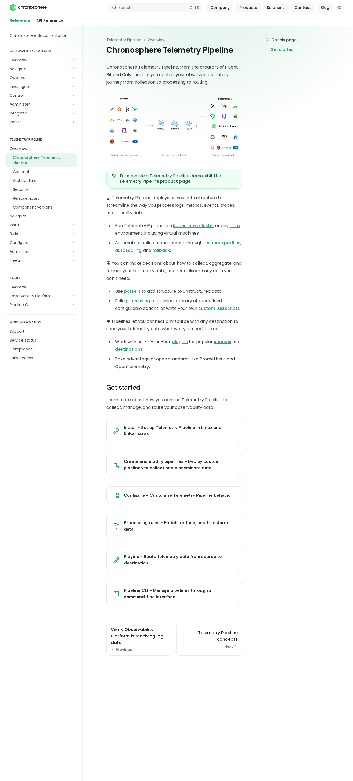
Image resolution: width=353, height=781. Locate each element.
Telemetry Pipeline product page (154, 181)
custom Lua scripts (219, 308)
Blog (324, 7)
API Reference (49, 22)
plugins (180, 342)
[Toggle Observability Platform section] (41, 296)
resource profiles (222, 243)
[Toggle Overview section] (41, 60)
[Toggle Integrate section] (41, 113)
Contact (302, 7)
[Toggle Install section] (41, 225)
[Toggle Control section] (41, 95)
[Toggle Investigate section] (41, 86)
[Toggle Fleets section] (41, 260)
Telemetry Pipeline (123, 39)
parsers (132, 291)
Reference (20, 22)
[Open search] (155, 7)
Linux (235, 226)
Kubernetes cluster (193, 226)
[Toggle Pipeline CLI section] (41, 304)
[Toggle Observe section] (41, 77)
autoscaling (128, 250)
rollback (161, 250)
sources (222, 342)
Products (248, 7)
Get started (282, 49)
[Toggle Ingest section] (41, 122)
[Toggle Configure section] (41, 242)
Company (220, 7)
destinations (129, 349)
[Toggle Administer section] (41, 104)
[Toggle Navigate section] (41, 69)
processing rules (144, 301)
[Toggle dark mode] (339, 7)
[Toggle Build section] (41, 234)
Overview (156, 39)
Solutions (276, 7)
